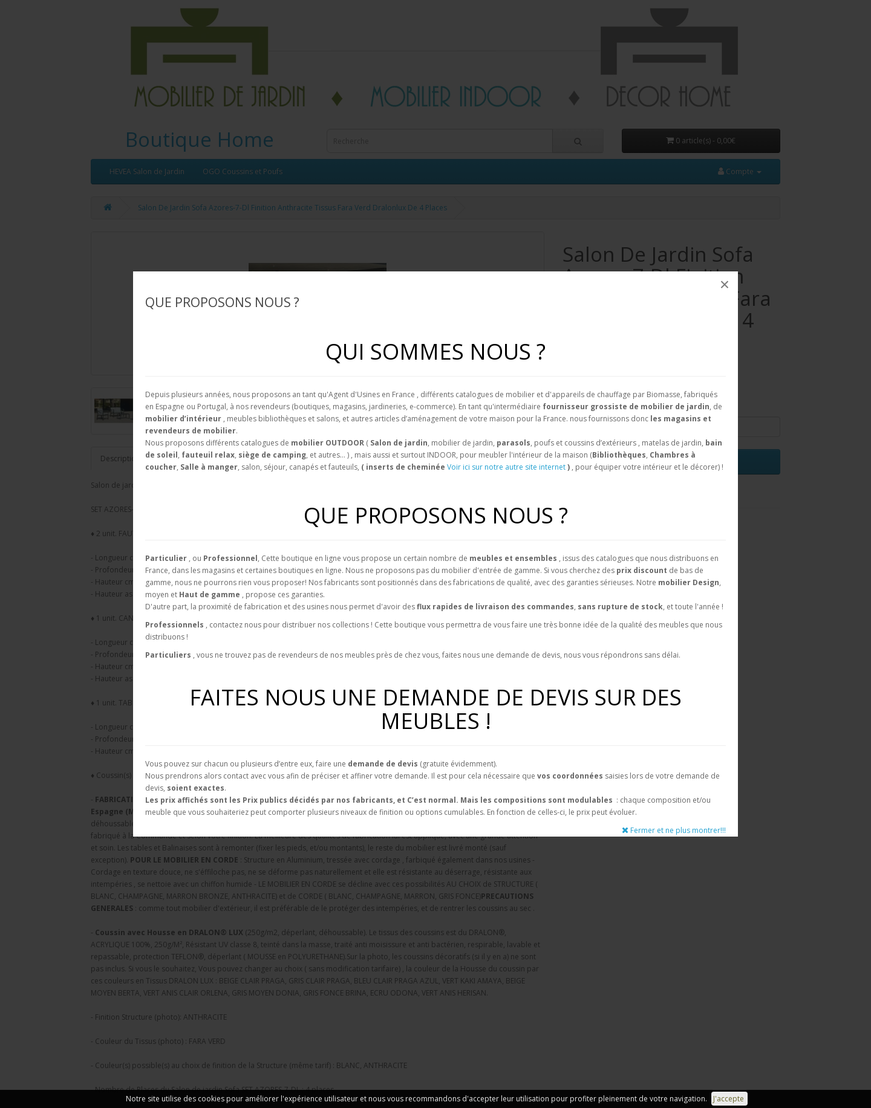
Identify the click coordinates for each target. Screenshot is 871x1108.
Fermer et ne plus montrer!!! (674, 830)
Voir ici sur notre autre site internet (506, 467)
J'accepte (729, 1098)
